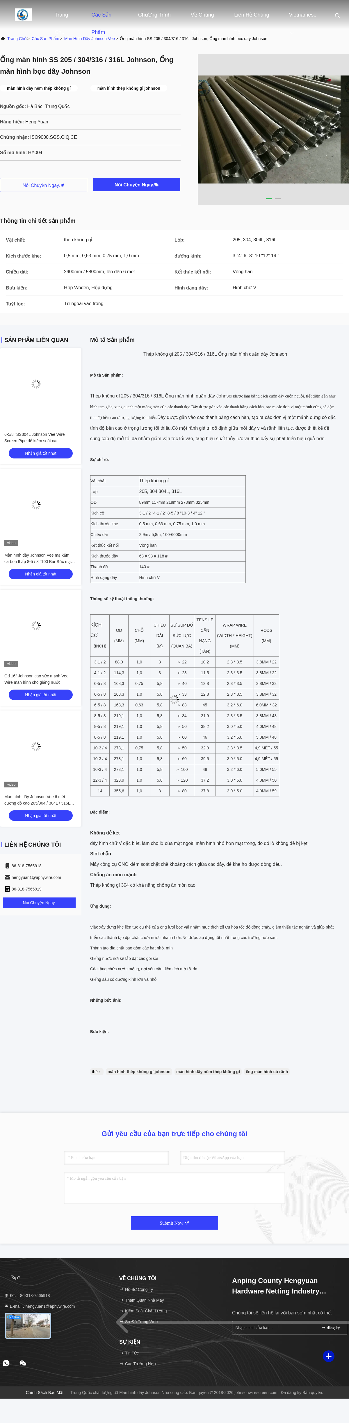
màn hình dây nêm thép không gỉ (208, 1071)
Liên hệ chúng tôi (251, 18)
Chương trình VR (154, 18)
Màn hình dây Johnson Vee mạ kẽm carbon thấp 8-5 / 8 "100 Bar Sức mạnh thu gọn (39, 561)
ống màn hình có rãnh (267, 1071)
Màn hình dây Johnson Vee (89, 38)
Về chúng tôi (202, 18)
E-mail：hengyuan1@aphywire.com (39, 1306)
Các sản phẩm (101, 18)
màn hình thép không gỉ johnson (139, 1071)
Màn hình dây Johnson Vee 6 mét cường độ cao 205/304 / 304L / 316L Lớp (37, 803)
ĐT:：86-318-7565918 (27, 1295)
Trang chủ (61, 18)
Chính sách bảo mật (45, 1392)
